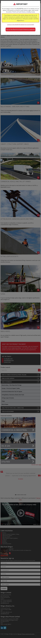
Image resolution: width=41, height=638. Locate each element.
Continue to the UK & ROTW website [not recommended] (20, 24)
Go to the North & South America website (20, 29)
